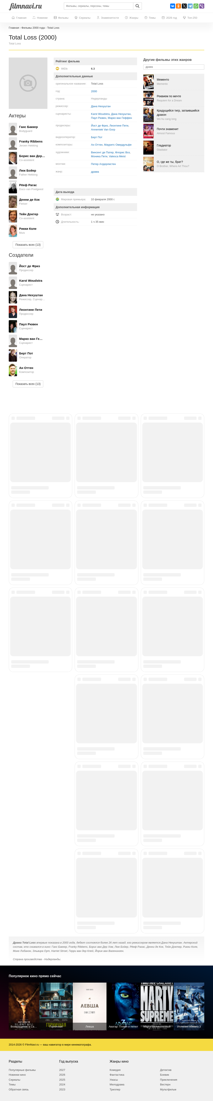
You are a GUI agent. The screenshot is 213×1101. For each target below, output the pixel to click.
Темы (150, 18)
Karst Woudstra (100, 114)
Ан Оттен (97, 144)
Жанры (131, 18)
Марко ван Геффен (120, 117)
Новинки (40, 18)
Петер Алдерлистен (103, 164)
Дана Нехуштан (101, 106)
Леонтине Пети (118, 125)
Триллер (115, 1089)
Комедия (115, 1070)
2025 (62, 1079)
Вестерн (165, 1084)
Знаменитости (108, 18)
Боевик (164, 1074)
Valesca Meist (117, 156)
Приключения (168, 1079)
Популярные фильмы (22, 1070)
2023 (62, 1089)
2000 (94, 91)
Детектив (166, 1070)
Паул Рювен (98, 117)
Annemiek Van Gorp (103, 129)
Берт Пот (97, 137)
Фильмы (61, 18)
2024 (62, 1084)
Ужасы (114, 1079)
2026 (62, 1074)
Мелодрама (117, 1084)
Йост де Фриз (99, 125)
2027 (62, 1070)
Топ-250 (190, 18)
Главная (19, 18)
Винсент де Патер (102, 152)
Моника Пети (99, 156)
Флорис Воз (122, 152)
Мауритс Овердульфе (118, 144)
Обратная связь (19, 1089)
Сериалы (82, 18)
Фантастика (117, 1074)
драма (95, 171)
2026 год (169, 18)
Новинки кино (17, 1074)
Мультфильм (168, 1089)
